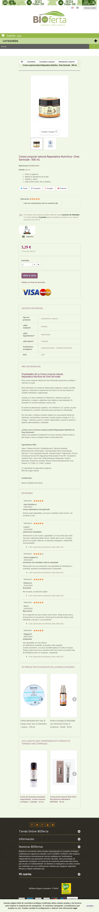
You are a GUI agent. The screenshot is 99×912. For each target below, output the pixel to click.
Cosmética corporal (47, 62)
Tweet (24, 188)
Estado (22, 170)
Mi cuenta (25, 874)
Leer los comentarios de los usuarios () (41, 203)
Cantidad (25, 260)
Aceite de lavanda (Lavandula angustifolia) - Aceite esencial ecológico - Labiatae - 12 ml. (32, 799)
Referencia (23, 166)
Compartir (36, 188)
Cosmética (31, 62)
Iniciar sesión (90, 8)
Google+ (49, 188)
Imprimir (29, 237)
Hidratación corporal (67, 62)
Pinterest (62, 188)
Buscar (94, 46)
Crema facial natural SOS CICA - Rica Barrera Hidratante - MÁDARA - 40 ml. (63, 799)
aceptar (90, 906)
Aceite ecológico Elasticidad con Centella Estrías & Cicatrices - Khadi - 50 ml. (62, 723)
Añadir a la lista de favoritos (33, 282)
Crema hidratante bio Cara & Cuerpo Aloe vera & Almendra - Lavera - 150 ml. (33, 723)
